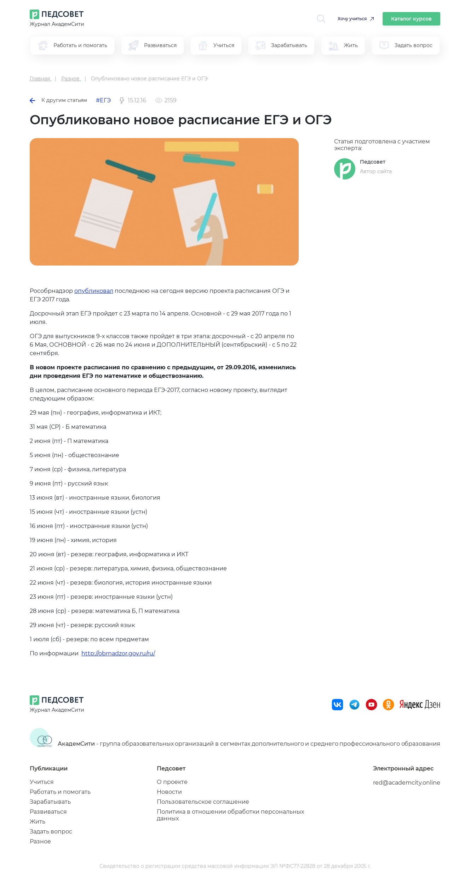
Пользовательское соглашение (203, 801)
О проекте (172, 782)
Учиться (42, 782)
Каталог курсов (411, 19)
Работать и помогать (60, 792)
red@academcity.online (406, 782)
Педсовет (372, 162)
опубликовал (93, 291)
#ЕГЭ (103, 100)
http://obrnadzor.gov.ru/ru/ (118, 653)
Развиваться (48, 811)
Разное (40, 841)
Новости (169, 792)
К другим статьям (58, 100)
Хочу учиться (352, 18)
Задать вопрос (51, 831)
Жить (37, 821)
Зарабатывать (50, 801)
